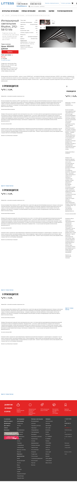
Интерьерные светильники (10, 11)
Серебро (19, 469)
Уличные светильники (28, 11)
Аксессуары (42, 11)
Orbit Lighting (49, 458)
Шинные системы (21, 449)
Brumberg (48, 430)
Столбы (33, 441)
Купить (10, 52)
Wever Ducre (49, 462)
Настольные (20, 432)
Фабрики (51, 11)
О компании (7, 419)
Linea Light (48, 451)
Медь (18, 465)
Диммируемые (20, 436)
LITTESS (6, 3)
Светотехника (49, 421)
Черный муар (20, 476)
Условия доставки (5, 60)
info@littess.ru (22, 6)
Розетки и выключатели (64, 11)
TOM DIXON (49, 460)
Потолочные (34, 456)
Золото (19, 462)
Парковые (33, 427)
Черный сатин (20, 478)
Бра (18, 427)
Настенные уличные (36, 436)
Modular (47, 456)
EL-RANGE (48, 438)
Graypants (48, 445)
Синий (18, 471)
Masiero (47, 454)
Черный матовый (21, 473)
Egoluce (48, 434)
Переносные (34, 447)
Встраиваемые (20, 430)
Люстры (19, 425)
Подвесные (20, 423)
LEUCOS (48, 449)
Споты (18, 441)
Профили (19, 438)
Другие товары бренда (7, 185)
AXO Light (48, 427)
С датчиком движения (36, 458)
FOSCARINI (48, 443)
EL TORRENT (49, 436)
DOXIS (47, 432)
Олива (18, 467)
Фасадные (33, 434)
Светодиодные (35, 432)
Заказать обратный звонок (52, 3)
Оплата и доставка (66, 3)
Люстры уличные (35, 445)
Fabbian (47, 441)
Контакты (6, 430)
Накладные (20, 434)
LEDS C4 (48, 447)
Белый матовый (21, 460)
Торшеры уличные (36, 425)
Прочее (19, 451)
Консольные (34, 460)
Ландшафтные (35, 430)
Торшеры (19, 443)
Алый (18, 458)
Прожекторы (34, 438)
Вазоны (33, 465)
